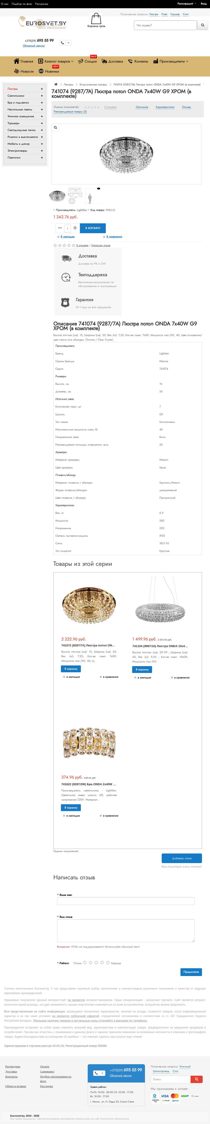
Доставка (112, 61)
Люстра (154, 14)
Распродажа (12, 1066)
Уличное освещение (21, 116)
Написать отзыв (100, 245)
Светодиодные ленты (21, 130)
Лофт (164, 14)
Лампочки (14, 157)
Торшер (175, 14)
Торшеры (13, 123)
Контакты (138, 61)
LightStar (82, 210)
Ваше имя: (66, 895)
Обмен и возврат (15, 1086)
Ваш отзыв (66, 917)
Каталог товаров (55, 61)
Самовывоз (47, 1071)
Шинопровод (161, 1071)
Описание (142, 107)
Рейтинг (64, 963)
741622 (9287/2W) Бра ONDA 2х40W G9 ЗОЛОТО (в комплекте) (106, 784)
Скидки (87, 60)
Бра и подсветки (18, 102)
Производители (170, 61)
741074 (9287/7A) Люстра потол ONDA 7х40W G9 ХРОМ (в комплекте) (157, 84)
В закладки (68, 237)
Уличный (185, 1066)
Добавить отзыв (181, 858)
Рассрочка (41, 4)
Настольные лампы (20, 109)
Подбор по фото (22, 4)
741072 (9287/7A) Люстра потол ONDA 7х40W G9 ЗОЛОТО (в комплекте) (113, 645)
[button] (205, 3)
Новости (24, 71)
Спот (185, 14)
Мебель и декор (19, 144)
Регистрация (185, 4)
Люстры (13, 89)
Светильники (16, 95)
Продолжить (191, 972)
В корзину (92, 228)
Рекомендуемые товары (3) (70, 112)
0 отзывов (110, 107)
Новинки (48, 70)
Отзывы (186, 107)
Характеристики (165, 107)
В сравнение (114, 237)
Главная (23, 61)
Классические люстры (93, 84)
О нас (4, 4)
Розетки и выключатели (23, 137)
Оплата (44, 1066)
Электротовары (17, 150)
